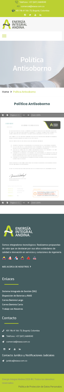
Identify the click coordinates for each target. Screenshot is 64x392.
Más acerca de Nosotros (16, 266)
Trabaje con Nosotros (12, 309)
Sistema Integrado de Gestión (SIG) (19, 291)
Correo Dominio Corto (12, 304)
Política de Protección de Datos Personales (40, 386)
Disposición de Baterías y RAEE (17, 295)
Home (5, 91)
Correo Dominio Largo (12, 300)
